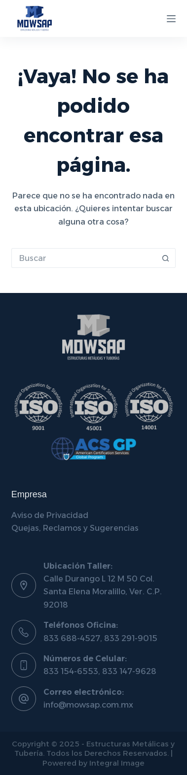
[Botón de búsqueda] (166, 258)
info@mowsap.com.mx (88, 705)
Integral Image (117, 763)
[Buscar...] (83, 258)
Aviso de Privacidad (49, 515)
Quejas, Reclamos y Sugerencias (75, 528)
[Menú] (171, 18)
